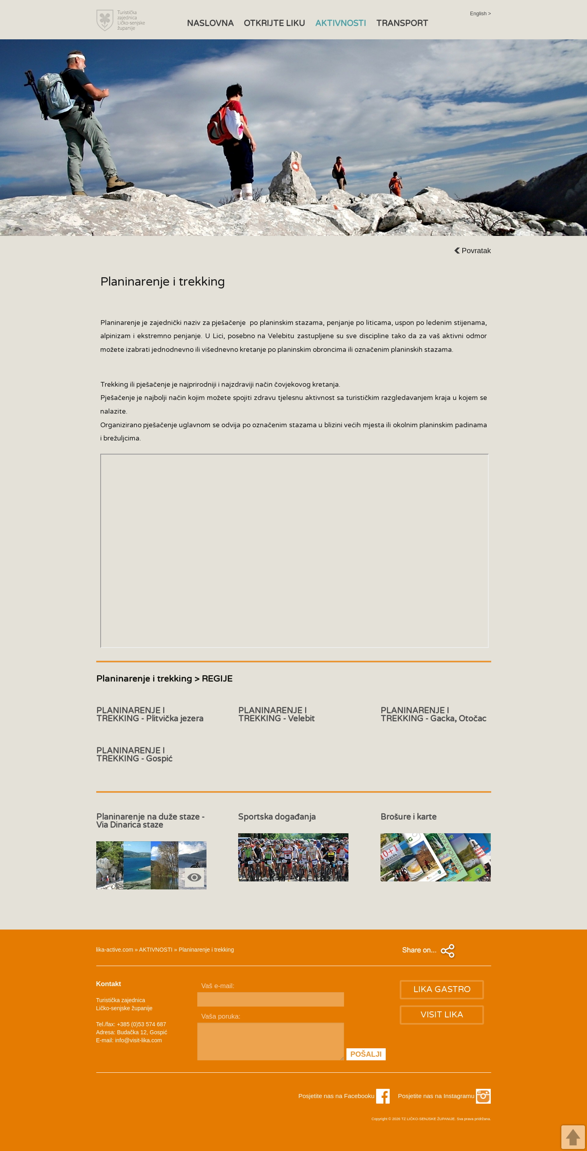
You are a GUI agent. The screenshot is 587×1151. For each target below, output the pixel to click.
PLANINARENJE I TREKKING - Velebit (276, 715)
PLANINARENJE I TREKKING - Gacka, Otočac (433, 715)
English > (480, 13)
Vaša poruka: (221, 1016)
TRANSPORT (402, 23)
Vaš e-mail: (218, 986)
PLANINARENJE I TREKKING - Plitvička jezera (149, 715)
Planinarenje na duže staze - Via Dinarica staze (150, 821)
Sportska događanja (277, 817)
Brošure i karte (409, 817)
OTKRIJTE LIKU (274, 23)
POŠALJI (366, 1054)
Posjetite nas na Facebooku (344, 1095)
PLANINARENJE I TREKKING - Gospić (134, 755)
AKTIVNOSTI (340, 23)
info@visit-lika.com (138, 1040)
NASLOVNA (210, 23)
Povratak (472, 250)
